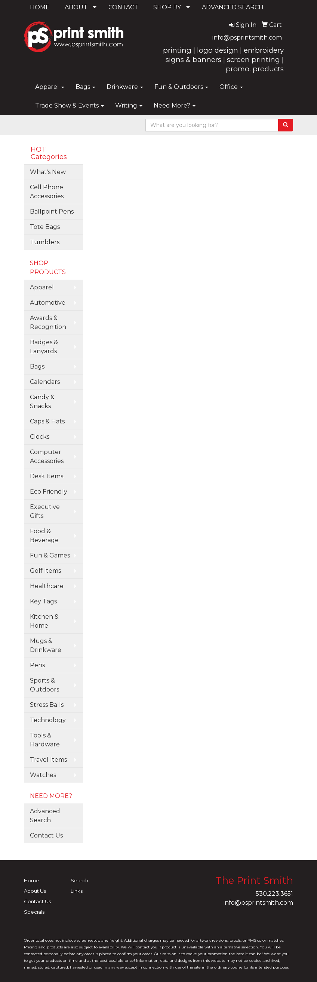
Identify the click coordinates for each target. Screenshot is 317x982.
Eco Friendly (48, 491)
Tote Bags (45, 226)
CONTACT (123, 7)
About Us (35, 891)
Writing (128, 105)
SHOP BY (167, 7)
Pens (37, 665)
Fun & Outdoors (181, 86)
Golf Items (45, 570)
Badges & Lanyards (44, 347)
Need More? (175, 105)
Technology (48, 720)
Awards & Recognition (48, 322)
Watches (43, 775)
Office (231, 86)
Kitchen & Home (44, 621)
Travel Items (48, 759)
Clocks (39, 436)
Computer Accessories (47, 456)
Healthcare (47, 586)
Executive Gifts (45, 511)
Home (31, 880)
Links (77, 891)
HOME (40, 7)
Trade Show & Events (69, 105)
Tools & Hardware (45, 740)
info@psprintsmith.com (247, 37)
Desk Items (46, 476)
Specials (34, 912)
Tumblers (44, 242)
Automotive (47, 302)
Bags (85, 86)
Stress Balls (47, 704)
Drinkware (125, 86)
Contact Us (46, 835)
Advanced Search (45, 816)
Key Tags (43, 601)
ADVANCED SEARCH (233, 7)
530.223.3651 (274, 893)
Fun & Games (50, 555)
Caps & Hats (47, 421)
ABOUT (76, 7)
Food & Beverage (44, 536)
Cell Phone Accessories (47, 192)
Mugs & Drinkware (45, 645)
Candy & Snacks (42, 402)
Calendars (45, 381)
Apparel (49, 86)
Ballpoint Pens (52, 211)
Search (79, 880)
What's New (48, 171)
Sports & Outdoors (44, 685)
